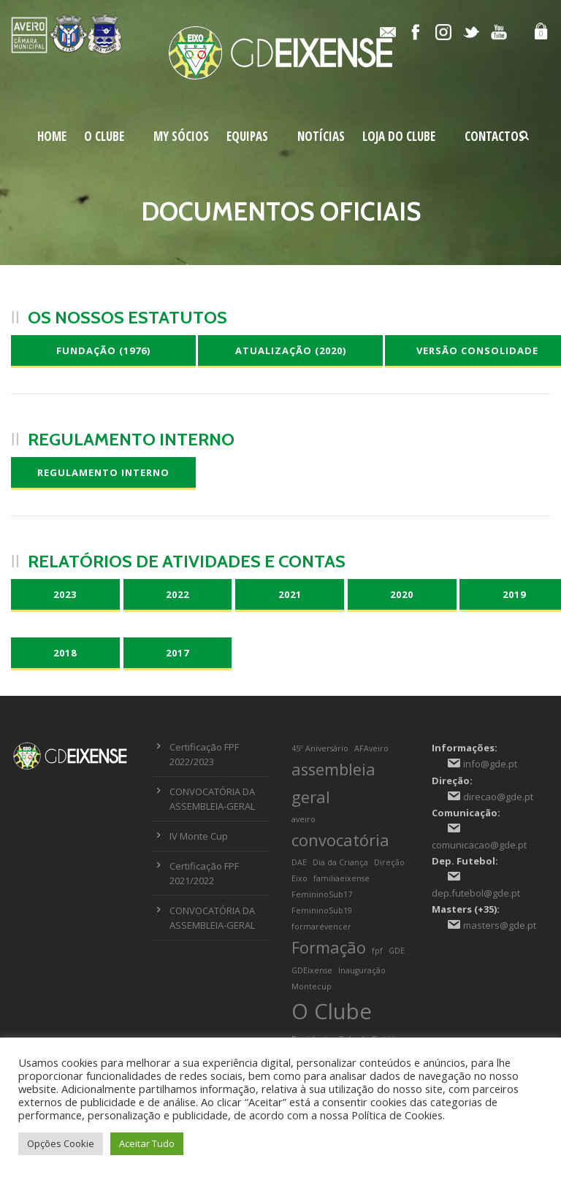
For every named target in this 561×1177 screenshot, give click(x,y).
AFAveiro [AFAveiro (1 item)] (371, 748)
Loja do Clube (398, 136)
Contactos (494, 136)
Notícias (321, 136)
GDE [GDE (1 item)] (397, 951)
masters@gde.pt (499, 925)
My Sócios (181, 136)
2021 (290, 594)
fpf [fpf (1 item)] (377, 951)
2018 (65, 652)
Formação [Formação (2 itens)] (328, 947)
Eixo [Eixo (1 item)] (299, 878)
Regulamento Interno (103, 472)
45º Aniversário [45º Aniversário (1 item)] (319, 748)
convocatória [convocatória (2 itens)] (340, 840)
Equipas (247, 136)
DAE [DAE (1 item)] (299, 862)
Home (51, 136)
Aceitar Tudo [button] (147, 1143)
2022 (177, 594)
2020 (401, 594)
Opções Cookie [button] (60, 1143)
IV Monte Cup (198, 836)
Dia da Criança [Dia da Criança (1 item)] (340, 862)
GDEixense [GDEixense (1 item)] (311, 970)
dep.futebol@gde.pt (476, 893)
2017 (177, 652)
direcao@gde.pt (498, 796)
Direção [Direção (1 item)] (389, 862)
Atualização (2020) (290, 350)
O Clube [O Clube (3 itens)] (331, 1011)
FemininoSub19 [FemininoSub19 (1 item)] (321, 910)
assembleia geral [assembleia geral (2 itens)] (333, 783)
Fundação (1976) (103, 350)
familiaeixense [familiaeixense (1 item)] (341, 878)
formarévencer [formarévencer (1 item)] (321, 926)
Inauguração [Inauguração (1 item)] (362, 970)
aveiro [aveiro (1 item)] (303, 819)
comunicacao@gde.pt (479, 844)
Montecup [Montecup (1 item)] (311, 986)
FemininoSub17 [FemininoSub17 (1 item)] (321, 894)
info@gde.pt (490, 763)
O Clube (104, 136)
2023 (65, 594)
